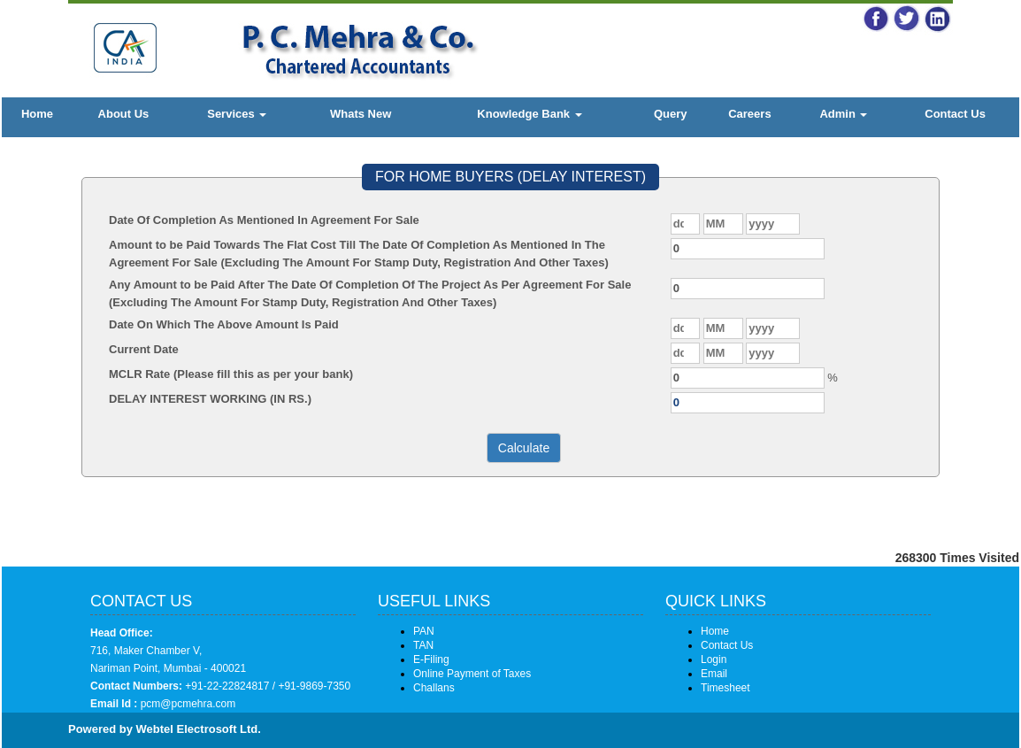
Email (714, 673)
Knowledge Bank (529, 113)
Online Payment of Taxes (472, 673)
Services (236, 113)
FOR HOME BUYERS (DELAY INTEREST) (510, 176)
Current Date (144, 349)
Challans (434, 688)
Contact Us (955, 113)
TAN (423, 645)
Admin (843, 113)
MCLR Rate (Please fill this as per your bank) (231, 374)
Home (37, 113)
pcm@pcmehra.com (186, 704)
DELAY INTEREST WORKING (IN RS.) (210, 398)
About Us (124, 113)
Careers (749, 113)
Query (670, 113)
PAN (423, 631)
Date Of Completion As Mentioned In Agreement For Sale (264, 220)
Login (713, 659)
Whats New (360, 113)
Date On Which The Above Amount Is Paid (224, 324)
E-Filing (431, 659)
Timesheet (725, 688)
